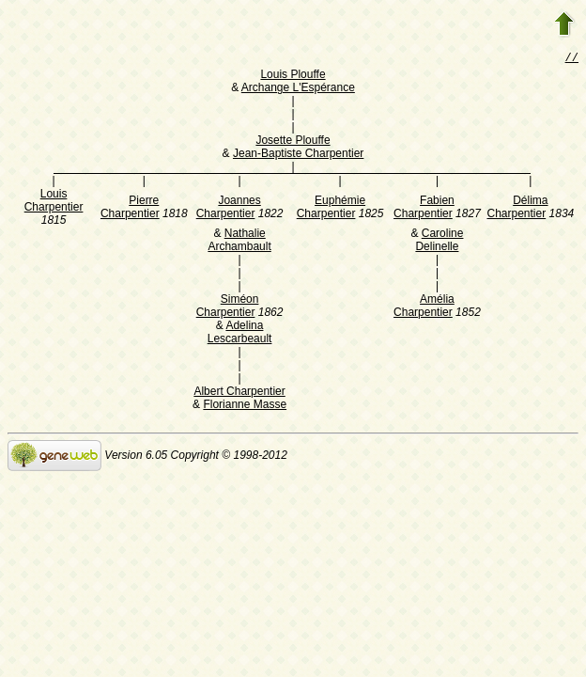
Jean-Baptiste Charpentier (298, 155)
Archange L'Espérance (298, 89)
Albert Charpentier (239, 393)
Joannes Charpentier (228, 209)
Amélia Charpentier (424, 307)
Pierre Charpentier (130, 209)
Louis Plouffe (292, 76)
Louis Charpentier (54, 202)
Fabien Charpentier (424, 209)
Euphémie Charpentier (331, 209)
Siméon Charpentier (227, 307)
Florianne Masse (244, 406)
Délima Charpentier (516, 209)
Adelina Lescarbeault (240, 334)
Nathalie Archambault (239, 241)
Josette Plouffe (292, 142)
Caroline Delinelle (439, 241)
